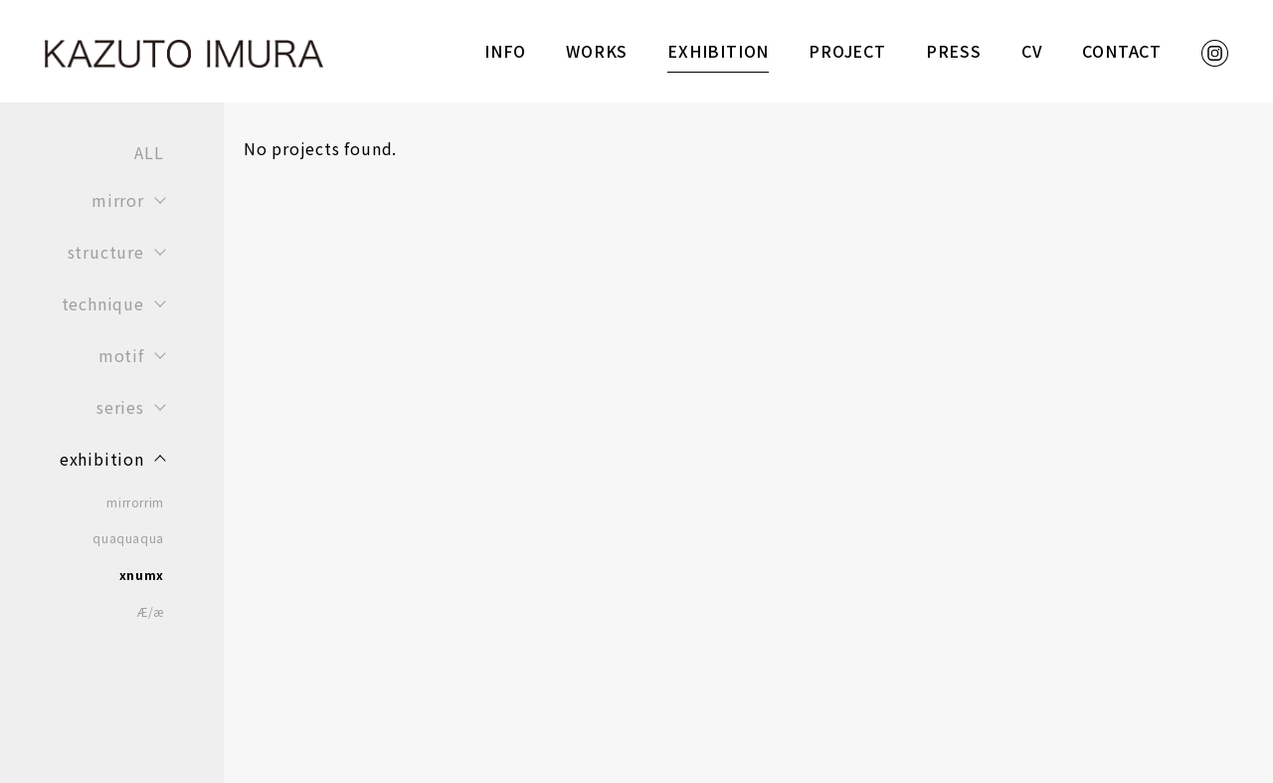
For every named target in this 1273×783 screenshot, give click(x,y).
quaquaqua (127, 538)
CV (1032, 51)
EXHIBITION (718, 51)
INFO (505, 51)
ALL (148, 152)
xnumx (141, 575)
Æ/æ (150, 612)
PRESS (954, 51)
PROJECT (847, 51)
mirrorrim (134, 502)
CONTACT (1122, 51)
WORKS (597, 51)
